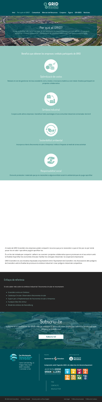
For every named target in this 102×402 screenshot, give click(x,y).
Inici (13, 12)
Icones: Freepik (25, 399)
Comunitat (36, 12)
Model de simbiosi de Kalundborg (20, 305)
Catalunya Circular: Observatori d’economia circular (27, 295)
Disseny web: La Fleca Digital (40, 399)
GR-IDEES (78, 12)
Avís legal (67, 399)
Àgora (70, 12)
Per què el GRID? (23, 12)
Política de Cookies (91, 399)
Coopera (63, 12)
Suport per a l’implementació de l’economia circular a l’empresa (31, 299)
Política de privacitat (78, 399)
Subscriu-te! (51, 337)
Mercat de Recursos (50, 12)
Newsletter (56, 389)
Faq (52, 382)
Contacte (55, 385)
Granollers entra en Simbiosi (18, 292)
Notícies (87, 12)
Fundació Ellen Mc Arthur (17, 302)
